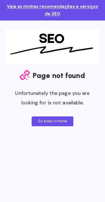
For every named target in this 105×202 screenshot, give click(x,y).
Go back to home (52, 121)
